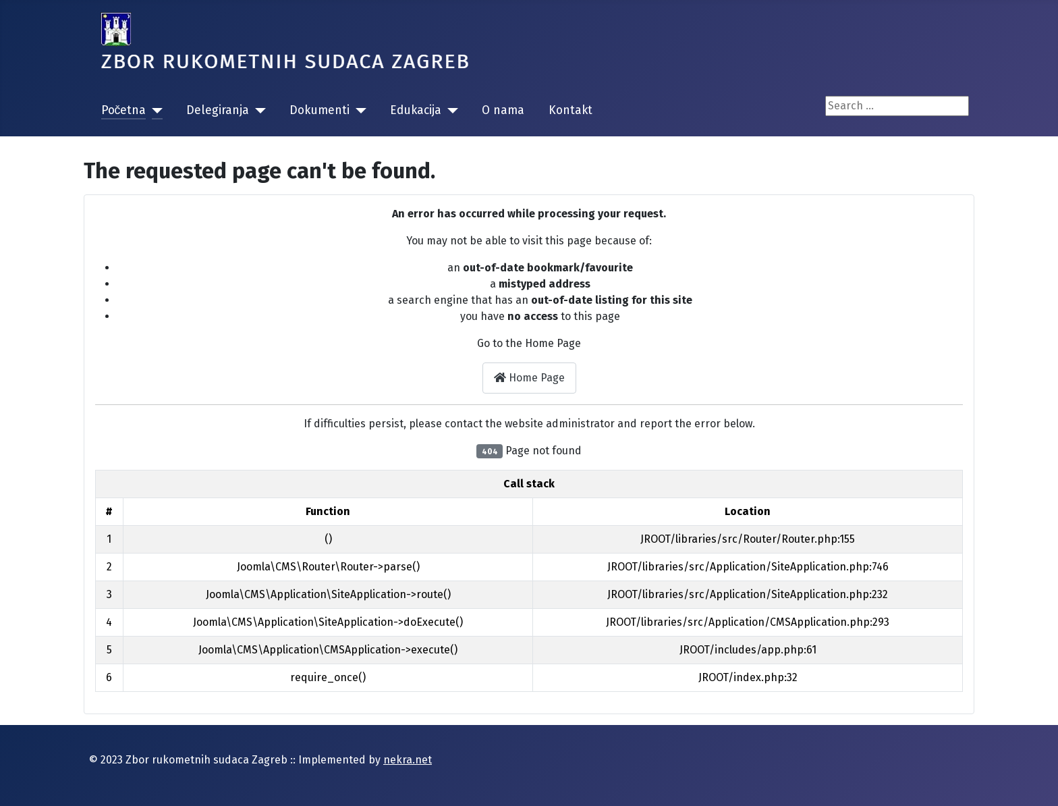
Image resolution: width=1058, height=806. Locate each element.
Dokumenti (319, 110)
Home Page (529, 377)
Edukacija (415, 110)
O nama (503, 110)
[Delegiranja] (257, 110)
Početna (123, 110)
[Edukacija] (449, 110)
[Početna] (154, 110)
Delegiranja (217, 110)
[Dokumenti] (358, 110)
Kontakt (570, 110)
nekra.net (407, 759)
